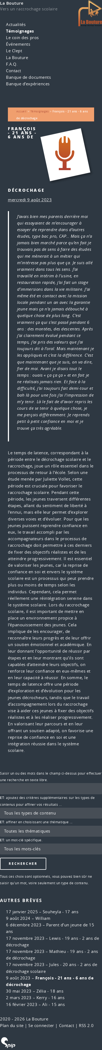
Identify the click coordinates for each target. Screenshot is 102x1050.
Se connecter (41, 1025)
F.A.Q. (11, 64)
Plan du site (12, 1025)
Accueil (21, 111)
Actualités (16, 24)
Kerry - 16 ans (50, 997)
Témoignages (20, 31)
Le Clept (14, 50)
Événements (18, 44)
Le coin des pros (22, 37)
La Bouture (12, 3)
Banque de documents (28, 77)
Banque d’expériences (28, 83)
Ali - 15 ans (53, 1004)
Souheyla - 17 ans (60, 911)
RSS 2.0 (86, 1025)
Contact (13, 70)
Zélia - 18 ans (50, 991)
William (43, 918)
